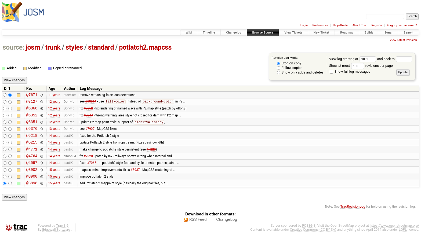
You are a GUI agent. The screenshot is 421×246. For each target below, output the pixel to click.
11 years (54, 95)
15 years (54, 179)
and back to (394, 59)
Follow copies (289, 68)
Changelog (233, 32)
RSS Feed (198, 230)
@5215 (31, 148)
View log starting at (353, 59)
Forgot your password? (402, 25)
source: (13, 47)
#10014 (90, 103)
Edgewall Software (56, 241)
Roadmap (347, 32)
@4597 (31, 171)
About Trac (360, 25)
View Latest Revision (403, 40)
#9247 (88, 118)
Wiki (189, 32)
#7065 (91, 171)
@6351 (31, 125)
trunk (52, 47)
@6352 (31, 118)
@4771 (31, 156)
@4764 (31, 163)
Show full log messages (350, 71)
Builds (369, 32)
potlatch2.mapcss (145, 47)
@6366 (31, 110)
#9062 (88, 110)
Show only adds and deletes (300, 72)
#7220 (151, 156)
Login (304, 25)
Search (408, 32)
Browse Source (263, 32)
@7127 (31, 102)
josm (33, 47)
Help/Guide (340, 25)
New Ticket (321, 32)
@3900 (31, 186)
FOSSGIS (308, 237)
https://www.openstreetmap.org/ (394, 237)
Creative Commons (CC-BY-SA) (313, 241)
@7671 (31, 95)
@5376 (31, 133)
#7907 (90, 133)
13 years (54, 133)
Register (376, 25)
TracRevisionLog (352, 218)
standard (101, 47)
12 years (54, 103)
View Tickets (293, 32)
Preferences (320, 25)
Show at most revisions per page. (361, 66)
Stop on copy (289, 63)
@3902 (31, 179)
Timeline (209, 32)
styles (74, 47)
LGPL (403, 241)
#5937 (135, 179)
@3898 (31, 194)
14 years (54, 141)
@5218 (31, 141)
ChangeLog (226, 230)
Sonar (388, 32)
